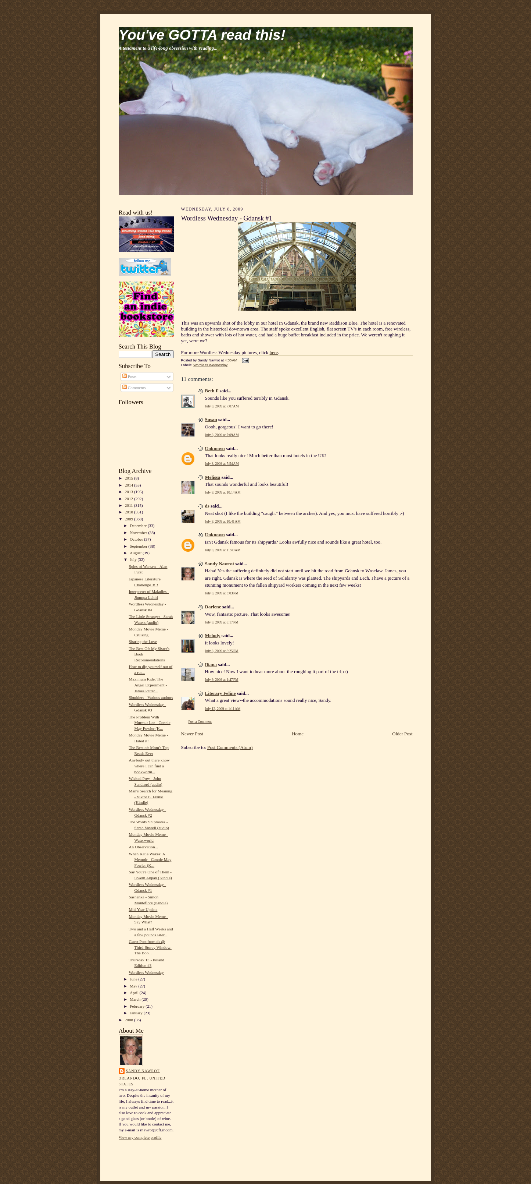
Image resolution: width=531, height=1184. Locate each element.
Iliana (211, 664)
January (137, 1013)
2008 (129, 1020)
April (134, 992)
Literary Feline (220, 693)
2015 (129, 478)
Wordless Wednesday (146, 972)
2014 (129, 485)
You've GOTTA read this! (202, 35)
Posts (129, 376)
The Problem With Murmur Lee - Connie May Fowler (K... (149, 723)
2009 (129, 519)
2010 (129, 512)
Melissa (212, 477)
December (139, 525)
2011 (129, 505)
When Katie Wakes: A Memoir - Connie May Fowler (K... (150, 859)
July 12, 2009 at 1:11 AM (223, 709)
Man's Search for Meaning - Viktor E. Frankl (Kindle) (150, 797)
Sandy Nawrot (143, 1071)
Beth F (212, 390)
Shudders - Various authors (151, 697)
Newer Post (192, 733)
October (137, 539)
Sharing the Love (143, 641)
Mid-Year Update (143, 909)
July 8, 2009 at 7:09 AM (222, 435)
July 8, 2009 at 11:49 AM (223, 550)
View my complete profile (140, 1137)
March (135, 999)
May (134, 986)
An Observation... (143, 847)
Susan (211, 419)
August (136, 553)
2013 (129, 491)
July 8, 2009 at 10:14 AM (223, 492)
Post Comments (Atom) (230, 747)
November (139, 532)
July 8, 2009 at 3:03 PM (221, 593)
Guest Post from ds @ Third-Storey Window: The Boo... (150, 947)
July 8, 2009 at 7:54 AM (222, 464)
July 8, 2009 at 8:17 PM (221, 622)
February (138, 1006)
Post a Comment (200, 722)
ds (207, 506)
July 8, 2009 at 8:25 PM (221, 651)
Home (298, 733)
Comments (134, 387)
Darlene (213, 606)
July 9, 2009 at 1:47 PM (221, 680)
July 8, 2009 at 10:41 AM (223, 521)
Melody (212, 635)
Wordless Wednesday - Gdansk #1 (226, 218)
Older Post (402, 733)
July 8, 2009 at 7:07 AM (222, 406)
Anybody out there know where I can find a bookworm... (149, 766)
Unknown (215, 448)
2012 (129, 498)
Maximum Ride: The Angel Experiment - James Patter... (148, 685)
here (274, 352)
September (139, 546)
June (134, 979)
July (133, 559)
